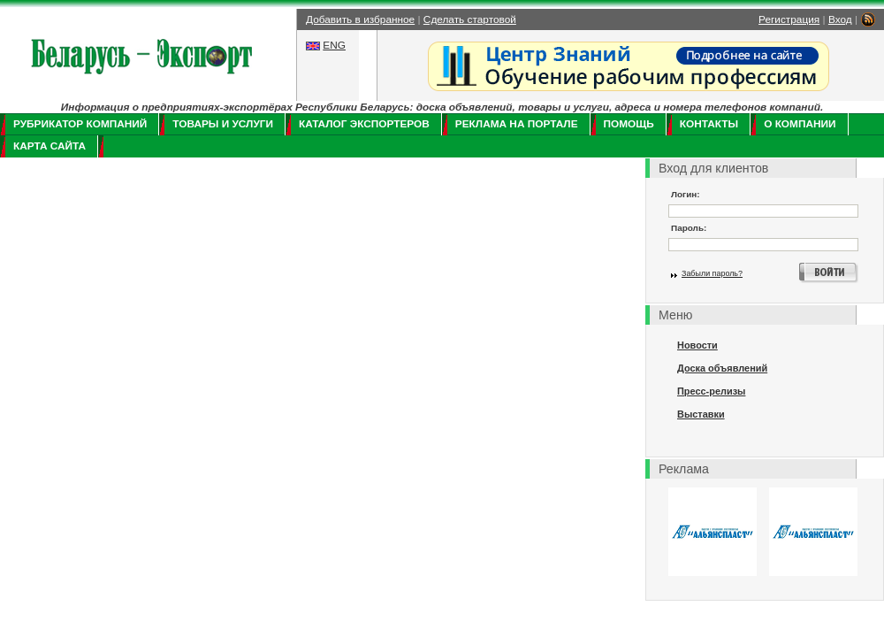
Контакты (709, 124)
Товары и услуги (222, 124)
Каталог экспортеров (364, 124)
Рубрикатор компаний (80, 124)
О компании (799, 124)
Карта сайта (49, 146)
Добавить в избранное (360, 19)
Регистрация (788, 19)
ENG (334, 45)
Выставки (701, 414)
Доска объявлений (722, 368)
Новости (697, 345)
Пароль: (688, 228)
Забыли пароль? (712, 273)
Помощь (629, 124)
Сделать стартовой (469, 19)
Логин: (685, 194)
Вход (840, 19)
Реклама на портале (516, 124)
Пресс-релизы (711, 391)
